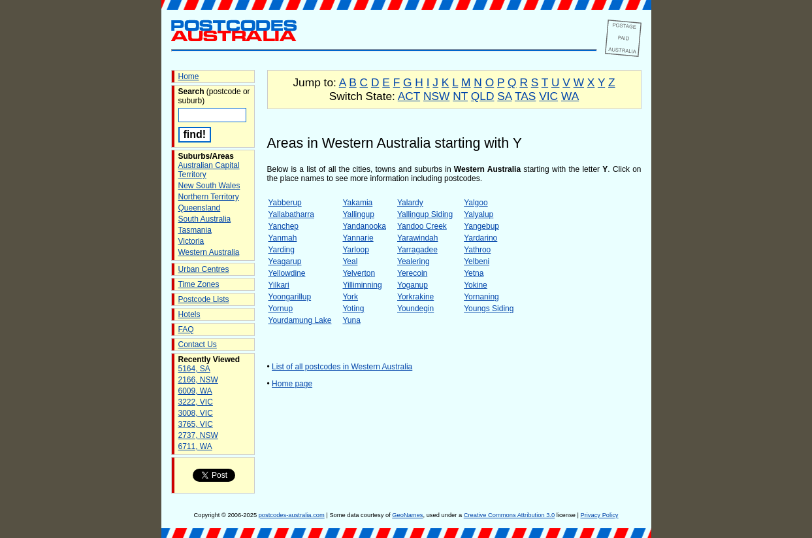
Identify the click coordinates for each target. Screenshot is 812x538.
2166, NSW (198, 379)
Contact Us (197, 344)
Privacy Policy (599, 515)
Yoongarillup (290, 296)
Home (188, 76)
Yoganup (412, 285)
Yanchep (283, 226)
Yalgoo (475, 202)
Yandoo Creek (422, 226)
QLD (483, 96)
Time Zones (198, 284)
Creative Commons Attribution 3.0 (509, 515)
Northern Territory (208, 196)
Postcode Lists (203, 299)
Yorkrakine (415, 296)
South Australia (204, 219)
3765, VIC (195, 424)
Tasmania (195, 230)
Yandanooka (364, 226)
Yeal (349, 261)
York (350, 296)
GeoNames (407, 515)
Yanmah (282, 238)
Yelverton (358, 273)
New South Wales (209, 185)
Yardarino (480, 238)
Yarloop (355, 249)
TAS (525, 96)
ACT (409, 96)
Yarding (281, 249)
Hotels (189, 314)
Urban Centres (203, 269)
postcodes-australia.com (292, 515)
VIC (548, 96)
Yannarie (357, 238)
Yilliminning (362, 285)
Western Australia (209, 252)
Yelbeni (476, 261)
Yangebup (481, 226)
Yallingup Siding (425, 214)
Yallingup (358, 214)
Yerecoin (412, 273)
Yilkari (278, 285)
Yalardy (410, 202)
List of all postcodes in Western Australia (342, 366)
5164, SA (194, 368)
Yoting (353, 308)
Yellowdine (287, 273)
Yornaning (481, 296)
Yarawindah (417, 238)
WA (570, 96)
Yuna (351, 320)
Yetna (473, 273)
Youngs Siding (488, 308)
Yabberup (285, 202)
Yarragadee (417, 249)
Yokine (475, 285)
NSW (436, 96)
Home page (292, 383)
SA (504, 96)
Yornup (280, 308)
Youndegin (415, 308)
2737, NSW (198, 435)
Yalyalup (478, 214)
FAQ (186, 329)
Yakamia (357, 202)
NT (460, 96)
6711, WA (195, 446)
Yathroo (477, 249)
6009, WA (195, 390)
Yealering (413, 261)
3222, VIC (195, 402)
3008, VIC (195, 413)
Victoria (191, 241)
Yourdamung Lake (300, 320)
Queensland (199, 207)
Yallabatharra (291, 214)
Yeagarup (285, 261)
